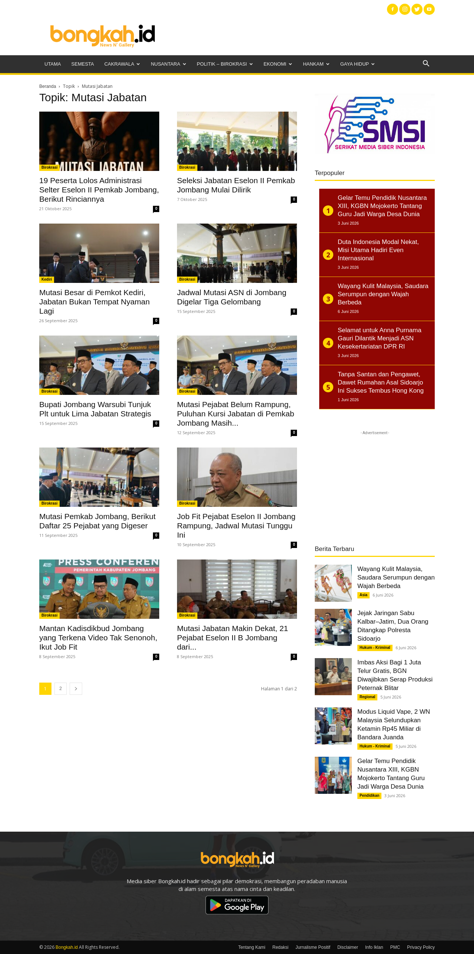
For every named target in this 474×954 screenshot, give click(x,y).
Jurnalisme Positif (313, 947)
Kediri (46, 279)
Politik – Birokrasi (225, 64)
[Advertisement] (300, 35)
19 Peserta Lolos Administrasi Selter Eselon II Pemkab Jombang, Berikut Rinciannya (99, 189)
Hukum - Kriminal (375, 648)
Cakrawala (122, 64)
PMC (395, 947)
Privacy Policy (421, 947)
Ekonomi (278, 64)
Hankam (316, 64)
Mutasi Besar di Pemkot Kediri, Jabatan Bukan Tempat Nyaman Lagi (94, 301)
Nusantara (168, 64)
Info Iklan (374, 947)
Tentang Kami (251, 947)
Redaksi (280, 947)
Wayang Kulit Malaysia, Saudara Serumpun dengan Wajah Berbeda (396, 577)
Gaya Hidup (357, 64)
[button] (426, 64)
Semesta (82, 64)
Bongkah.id (67, 947)
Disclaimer (347, 947)
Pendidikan (369, 795)
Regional (367, 697)
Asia (363, 595)
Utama (52, 64)
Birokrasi (49, 167)
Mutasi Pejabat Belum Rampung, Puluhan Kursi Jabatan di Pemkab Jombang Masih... (235, 413)
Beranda (47, 86)
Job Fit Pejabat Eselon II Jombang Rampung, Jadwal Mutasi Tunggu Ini (236, 525)
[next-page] (76, 689)
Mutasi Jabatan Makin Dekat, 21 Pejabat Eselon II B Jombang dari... (232, 637)
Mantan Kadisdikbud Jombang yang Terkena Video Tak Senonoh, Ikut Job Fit (98, 637)
